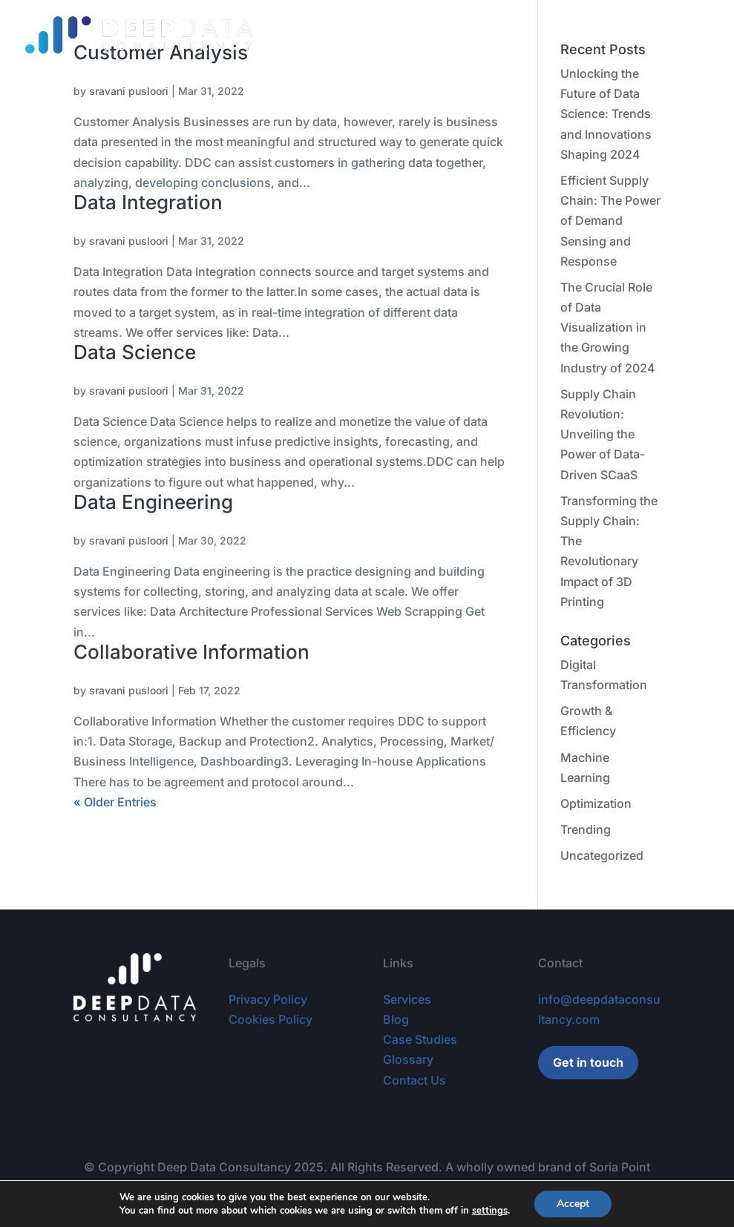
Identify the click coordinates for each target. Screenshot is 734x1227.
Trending (585, 829)
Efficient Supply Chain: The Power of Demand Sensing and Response (610, 221)
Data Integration (148, 202)
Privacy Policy (268, 999)
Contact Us (414, 1080)
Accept (573, 1204)
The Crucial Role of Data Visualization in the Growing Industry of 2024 (607, 327)
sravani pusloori (128, 91)
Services (290, 35)
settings (490, 1210)
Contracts (357, 35)
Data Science (134, 352)
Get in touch (588, 1062)
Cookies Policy (270, 1019)
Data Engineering (153, 501)
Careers (614, 35)
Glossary (552, 35)
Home (234, 35)
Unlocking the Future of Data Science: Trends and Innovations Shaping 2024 (606, 114)
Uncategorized (601, 855)
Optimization (596, 803)
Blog (499, 35)
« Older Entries (115, 802)
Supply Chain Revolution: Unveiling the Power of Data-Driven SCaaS (602, 434)
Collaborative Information (191, 651)
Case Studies (435, 35)
